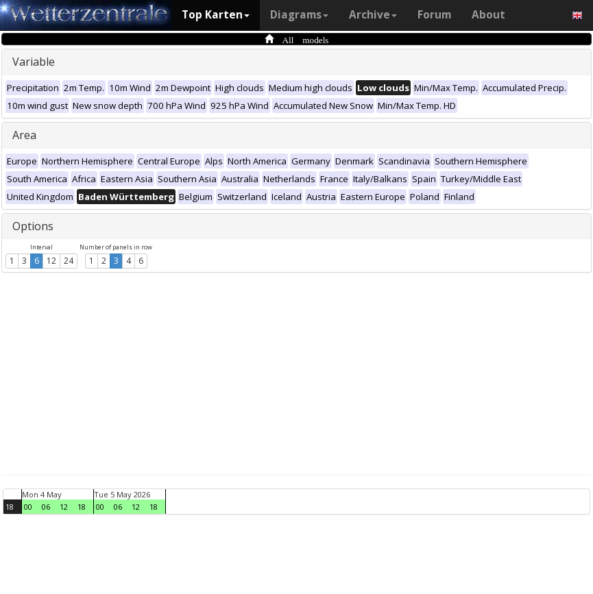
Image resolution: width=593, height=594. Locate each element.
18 (9, 507)
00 (28, 507)
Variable (33, 61)
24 (68, 261)
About (488, 15)
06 (46, 507)
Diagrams (299, 15)
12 (51, 261)
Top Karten (216, 15)
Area (24, 135)
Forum (434, 15)
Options (32, 226)
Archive (373, 15)
